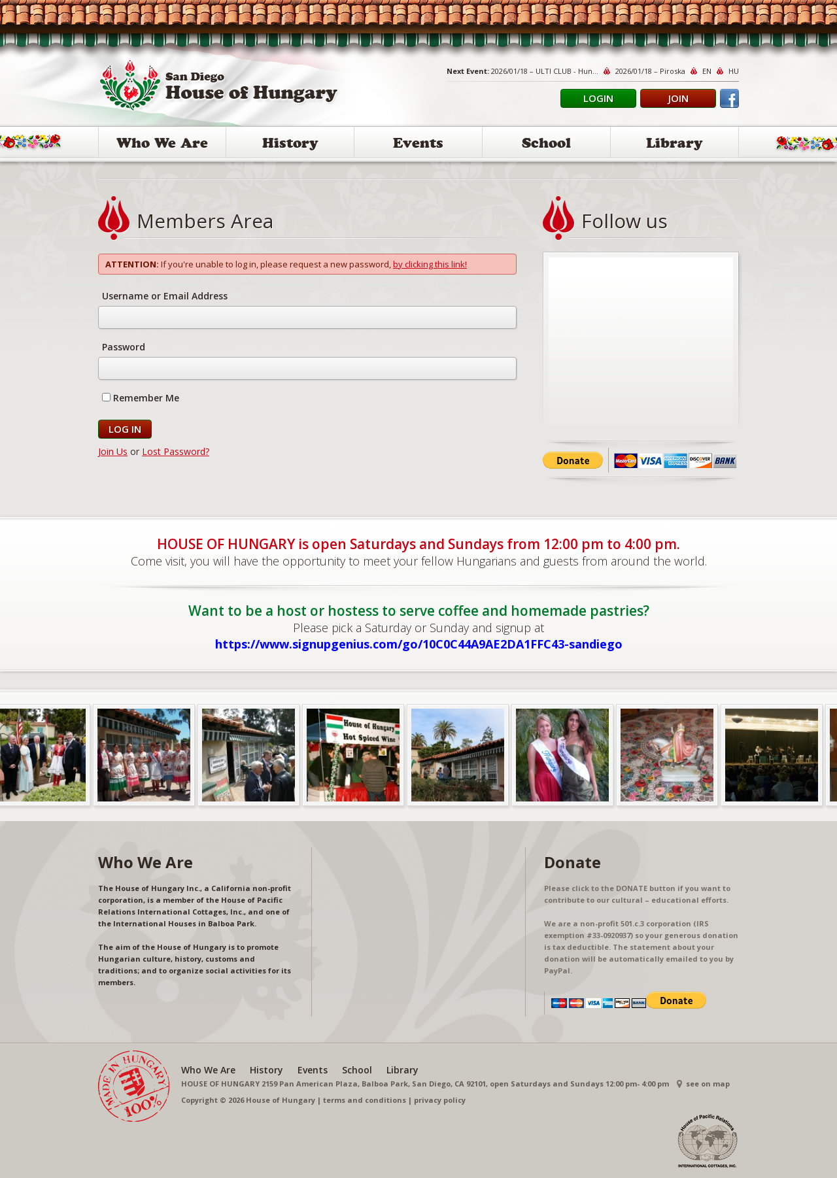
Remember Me (140, 398)
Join (678, 98)
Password (123, 347)
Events (418, 145)
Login (598, 98)
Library (674, 145)
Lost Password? (175, 451)
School (546, 145)
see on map (708, 1083)
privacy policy (440, 1100)
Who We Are (162, 145)
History (290, 145)
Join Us (113, 451)
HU (733, 71)
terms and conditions (364, 1100)
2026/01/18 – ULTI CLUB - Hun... (544, 71)
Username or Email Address (165, 296)
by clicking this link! (430, 264)
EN (706, 71)
